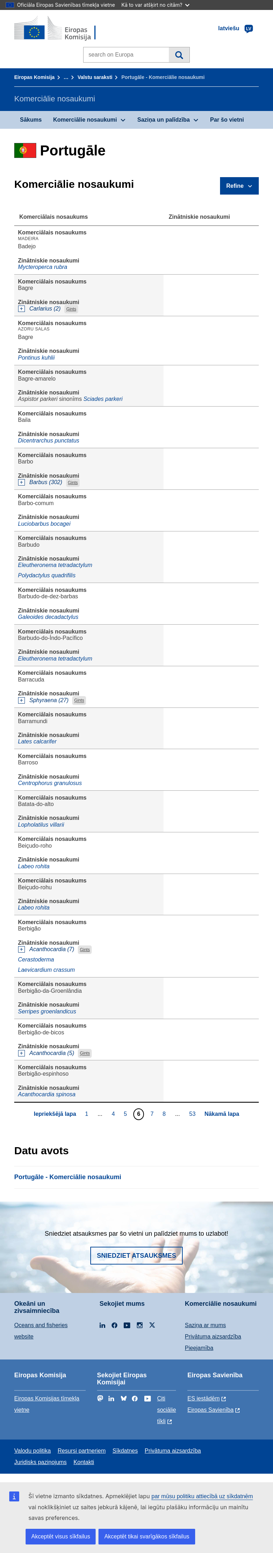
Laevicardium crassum (46, 970)
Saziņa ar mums (205, 1325)
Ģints (71, 309)
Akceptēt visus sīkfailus (60, 1536)
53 (193, 1114)
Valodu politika (32, 1451)
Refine (235, 186)
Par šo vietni (227, 120)
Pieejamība (199, 1348)
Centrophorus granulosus (50, 783)
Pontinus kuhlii (36, 358)
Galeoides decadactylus (48, 617)
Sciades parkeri (103, 399)
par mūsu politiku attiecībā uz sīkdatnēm (202, 1496)
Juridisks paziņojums (40, 1462)
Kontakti (84, 1462)
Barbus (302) (46, 482)
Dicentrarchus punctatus (49, 441)
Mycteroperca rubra (43, 267)
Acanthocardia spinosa (47, 1094)
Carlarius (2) (45, 309)
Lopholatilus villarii (41, 825)
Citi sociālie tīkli (166, 1409)
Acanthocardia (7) (52, 949)
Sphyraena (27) (49, 700)
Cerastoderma (36, 959)
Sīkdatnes (125, 1451)
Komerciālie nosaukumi (85, 120)
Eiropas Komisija (34, 77)
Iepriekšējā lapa (55, 1114)
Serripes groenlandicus (47, 1011)
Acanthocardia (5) (52, 1053)
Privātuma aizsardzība (213, 1337)
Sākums (31, 120)
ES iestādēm (203, 1398)
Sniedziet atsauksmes (136, 1255)
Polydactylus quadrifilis (47, 575)
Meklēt (179, 54)
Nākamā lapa (221, 1114)
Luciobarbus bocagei (44, 524)
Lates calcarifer (37, 741)
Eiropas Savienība (210, 1410)
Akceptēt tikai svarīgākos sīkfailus (146, 1536)
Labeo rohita (34, 866)
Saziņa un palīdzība (163, 120)
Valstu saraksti (94, 77)
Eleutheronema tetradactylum (55, 565)
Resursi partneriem (82, 1451)
